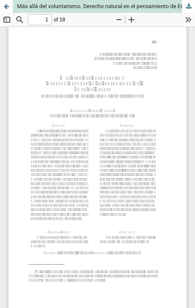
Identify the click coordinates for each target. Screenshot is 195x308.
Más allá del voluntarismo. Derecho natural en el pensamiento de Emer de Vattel (106, 6)
